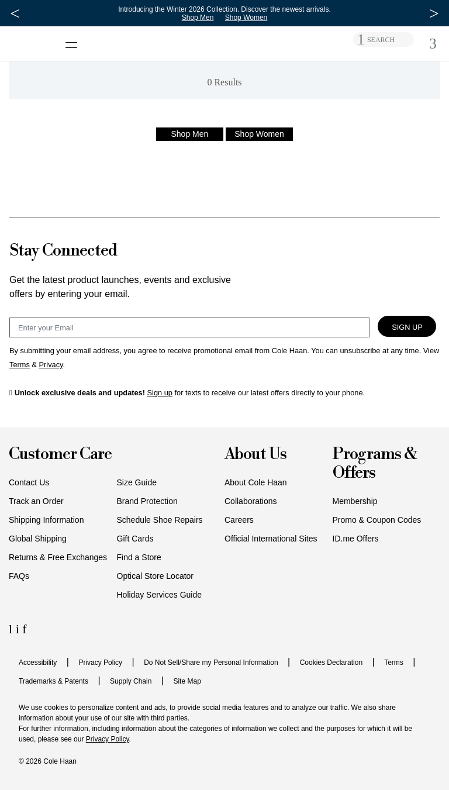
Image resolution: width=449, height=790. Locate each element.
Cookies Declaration (331, 662)
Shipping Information (46, 520)
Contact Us (29, 482)
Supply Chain (130, 681)
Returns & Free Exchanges (58, 557)
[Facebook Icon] (24, 629)
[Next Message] (434, 13)
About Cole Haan (255, 482)
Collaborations (250, 501)
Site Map (187, 681)
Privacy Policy (100, 662)
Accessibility (38, 662)
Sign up (159, 392)
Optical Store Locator (155, 576)
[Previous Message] (15, 13)
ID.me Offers (356, 538)
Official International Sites (270, 538)
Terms (393, 662)
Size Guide (137, 482)
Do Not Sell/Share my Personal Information (211, 662)
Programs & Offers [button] (375, 464)
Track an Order (36, 501)
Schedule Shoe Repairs (160, 520)
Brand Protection (147, 501)
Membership (355, 501)
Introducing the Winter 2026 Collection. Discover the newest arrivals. (227, 9)
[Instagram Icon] (19, 629)
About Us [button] (255, 454)
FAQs (19, 576)
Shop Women (248, 17)
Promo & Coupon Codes (377, 520)
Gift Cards (135, 538)
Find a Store (139, 557)
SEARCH (381, 40)
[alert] (224, 80)
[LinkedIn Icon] (12, 629)
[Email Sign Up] (189, 327)
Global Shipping (38, 538)
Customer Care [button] (60, 454)
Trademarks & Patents (53, 681)
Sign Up (407, 327)
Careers (239, 520)
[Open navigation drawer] (75, 38)
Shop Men (200, 17)
